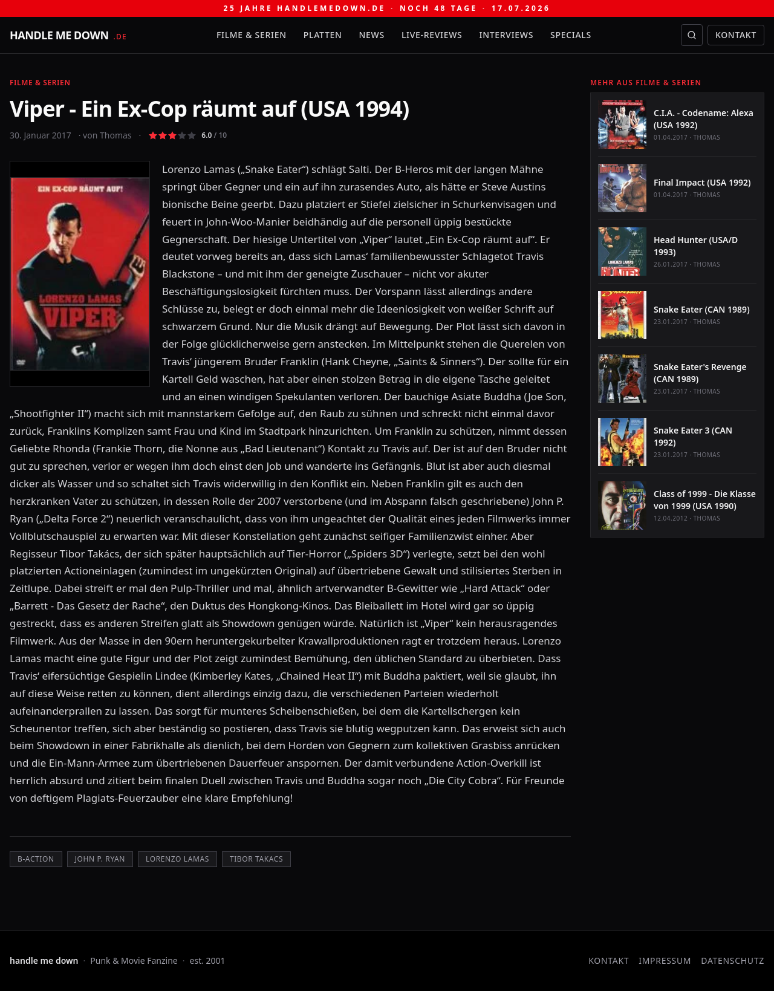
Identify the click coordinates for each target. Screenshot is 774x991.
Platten (323, 35)
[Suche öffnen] (692, 35)
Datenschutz (732, 960)
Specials (570, 35)
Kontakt (735, 35)
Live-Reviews (432, 35)
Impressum (665, 960)
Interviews (507, 35)
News (372, 35)
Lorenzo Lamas (177, 859)
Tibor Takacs (256, 859)
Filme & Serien (251, 35)
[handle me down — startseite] (68, 35)
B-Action (36, 859)
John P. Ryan (100, 859)
